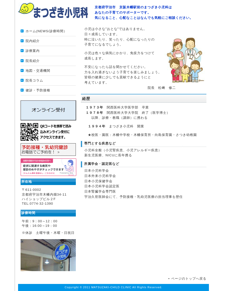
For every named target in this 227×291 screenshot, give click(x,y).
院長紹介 (33, 61)
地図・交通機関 (38, 70)
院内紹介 (33, 41)
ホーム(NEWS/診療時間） (46, 31)
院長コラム (34, 80)
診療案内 (33, 51)
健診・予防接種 (38, 90)
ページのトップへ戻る (188, 278)
